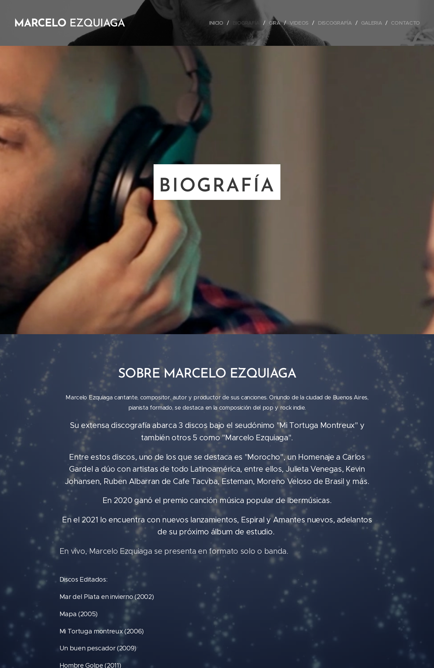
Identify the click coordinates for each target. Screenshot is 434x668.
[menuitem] (218, 23)
